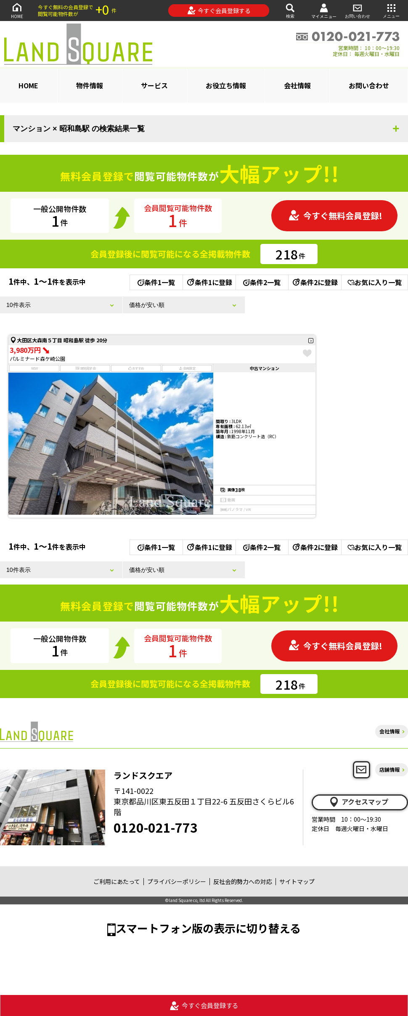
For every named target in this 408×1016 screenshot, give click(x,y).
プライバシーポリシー (176, 881)
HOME (17, 10)
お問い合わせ (357, 10)
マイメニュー (324, 10)
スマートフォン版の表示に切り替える (208, 928)
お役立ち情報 (226, 85)
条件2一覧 (262, 282)
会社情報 (297, 85)
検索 (290, 10)
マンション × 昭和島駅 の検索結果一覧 (79, 128)
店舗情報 (389, 769)
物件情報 (89, 85)
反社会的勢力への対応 (242, 881)
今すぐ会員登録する (219, 10)
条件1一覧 (156, 282)
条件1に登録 (209, 282)
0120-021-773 (156, 827)
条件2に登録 (314, 282)
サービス (154, 85)
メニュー (391, 10)
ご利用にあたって (116, 881)
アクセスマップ (358, 801)
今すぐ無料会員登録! (335, 215)
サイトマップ (297, 881)
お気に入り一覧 (374, 282)
